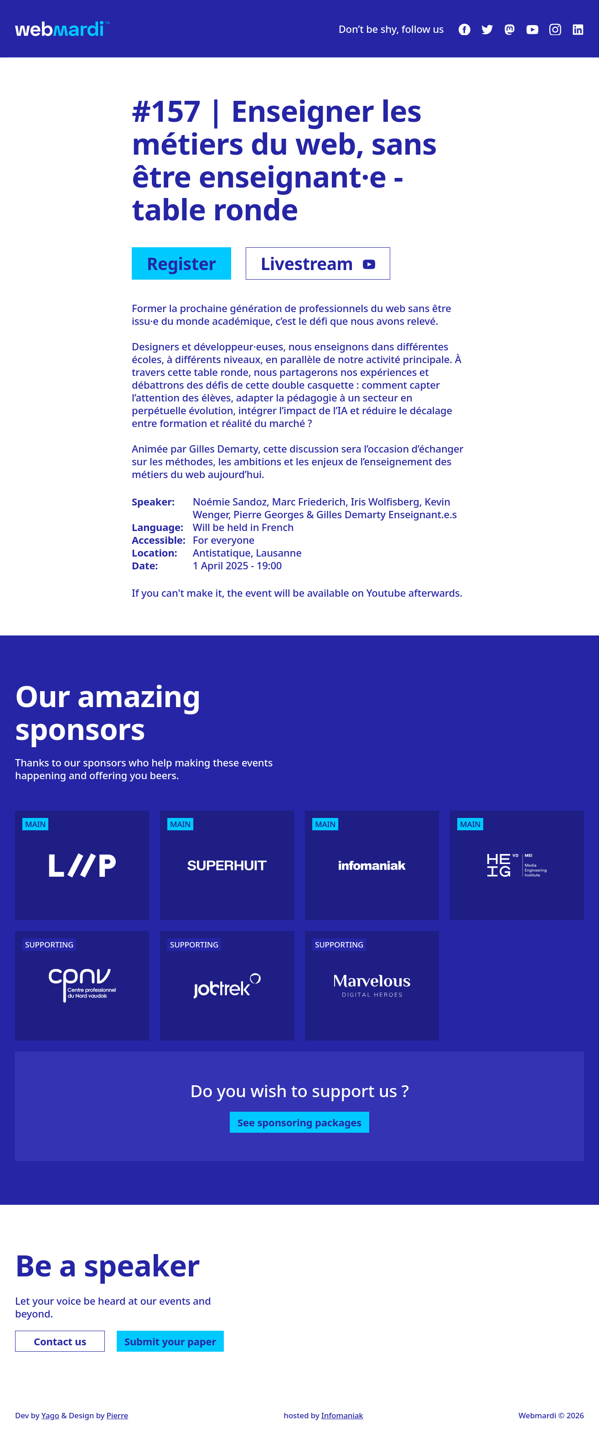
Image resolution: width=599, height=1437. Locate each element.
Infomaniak (342, 1415)
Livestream (318, 263)
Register (181, 263)
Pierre (118, 1415)
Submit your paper (170, 1341)
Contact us (60, 1341)
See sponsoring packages (299, 1122)
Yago (50, 1415)
